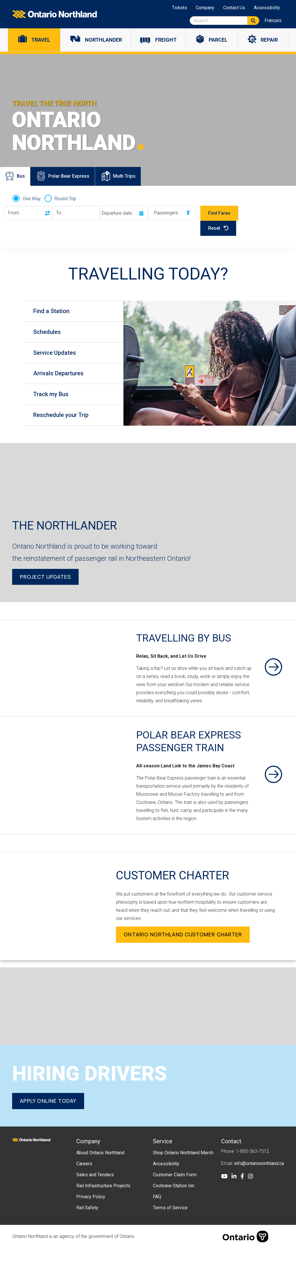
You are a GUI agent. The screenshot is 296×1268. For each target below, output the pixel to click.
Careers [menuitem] (84, 1183)
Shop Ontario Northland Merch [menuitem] (183, 1172)
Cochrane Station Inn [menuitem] (173, 1205)
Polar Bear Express (70, 178)
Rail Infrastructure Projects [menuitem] (103, 1205)
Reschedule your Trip (63, 421)
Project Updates (45, 583)
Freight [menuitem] (166, 40)
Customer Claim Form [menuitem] (175, 1194)
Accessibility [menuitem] (267, 7)
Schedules (50, 333)
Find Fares (219, 213)
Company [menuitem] (205, 7)
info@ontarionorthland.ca (259, 1183)
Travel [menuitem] (40, 40)
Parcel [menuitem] (218, 40)
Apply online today (48, 1120)
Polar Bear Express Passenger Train (193, 754)
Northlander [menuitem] (103, 40)
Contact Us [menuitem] (234, 7)
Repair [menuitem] (269, 40)
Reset (218, 228)
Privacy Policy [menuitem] (90, 1216)
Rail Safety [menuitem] (87, 1227)
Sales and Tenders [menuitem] (95, 1194)
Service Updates (57, 355)
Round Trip (65, 198)
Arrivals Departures (61, 377)
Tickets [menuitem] (179, 7)
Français (273, 20)
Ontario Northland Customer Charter (183, 954)
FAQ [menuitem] (157, 1216)
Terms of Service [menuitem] (170, 1227)
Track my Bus (53, 399)
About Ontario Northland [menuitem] (100, 1172)
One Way (32, 198)
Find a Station (54, 311)
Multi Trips (133, 178)
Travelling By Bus (189, 645)
